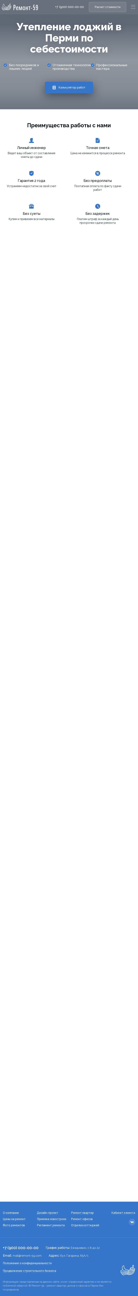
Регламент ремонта (51, 1225)
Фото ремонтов (14, 1225)
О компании (11, 1212)
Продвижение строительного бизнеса (29, 1271)
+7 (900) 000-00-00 (69, 7)
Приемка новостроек (51, 1219)
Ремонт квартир (82, 1212)
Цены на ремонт (14, 1219)
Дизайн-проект (47, 1212)
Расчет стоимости (107, 7)
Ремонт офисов (82, 1219)
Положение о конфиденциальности (27, 1263)
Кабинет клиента (123, 1212)
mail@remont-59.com (27, 1255)
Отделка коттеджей (85, 1225)
